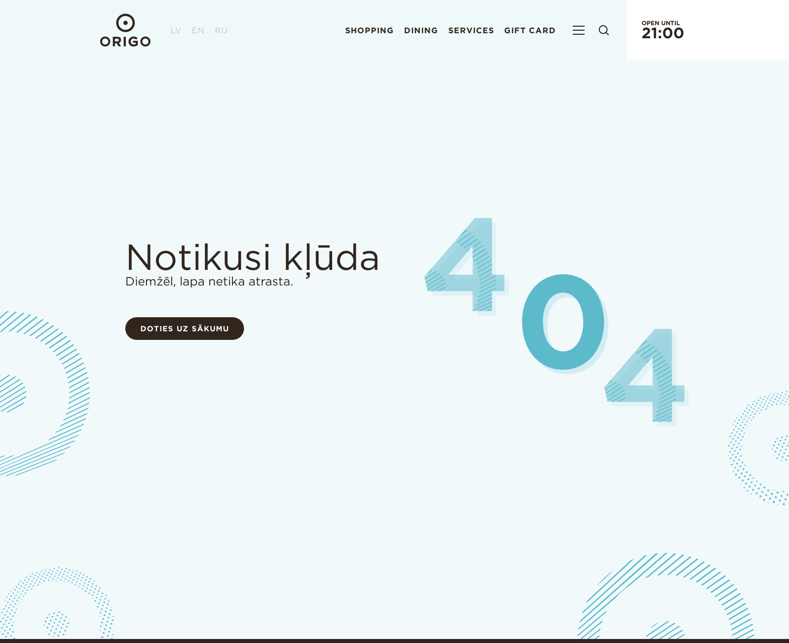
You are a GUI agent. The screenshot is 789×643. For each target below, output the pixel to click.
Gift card (530, 30)
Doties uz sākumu (184, 328)
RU (221, 30)
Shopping (369, 30)
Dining (421, 30)
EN (198, 30)
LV (176, 30)
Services (471, 30)
